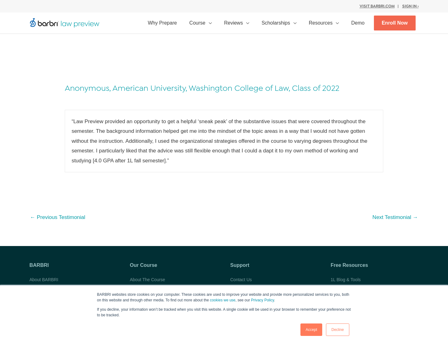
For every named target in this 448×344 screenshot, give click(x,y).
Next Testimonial (395, 217)
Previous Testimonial (57, 217)
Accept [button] (311, 330)
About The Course (147, 279)
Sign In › (410, 6)
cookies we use (222, 300)
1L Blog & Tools (346, 279)
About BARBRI (44, 279)
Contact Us (241, 279)
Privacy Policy (262, 300)
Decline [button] (337, 330)
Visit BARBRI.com (377, 6)
